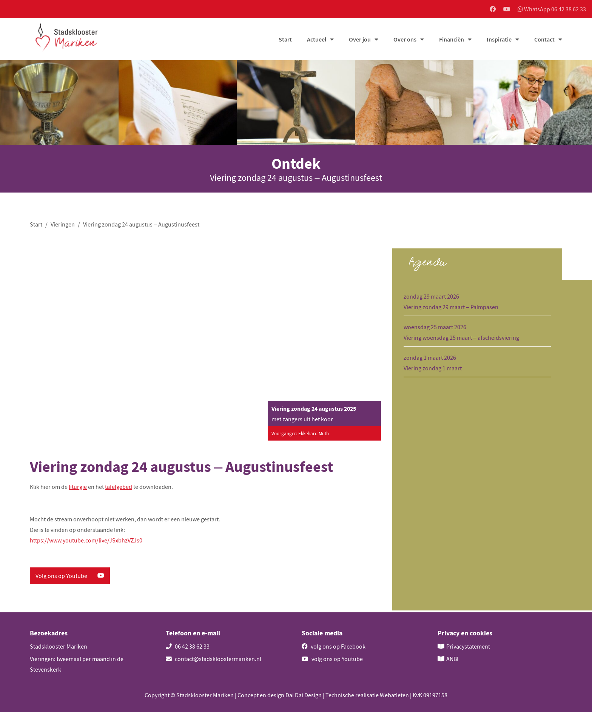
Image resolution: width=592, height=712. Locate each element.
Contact (544, 40)
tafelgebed (118, 488)
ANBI (452, 659)
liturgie (78, 488)
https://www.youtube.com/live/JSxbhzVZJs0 (86, 542)
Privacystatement (468, 646)
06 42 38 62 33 (188, 646)
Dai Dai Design (303, 695)
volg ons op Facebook (333, 646)
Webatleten (394, 695)
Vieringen (63, 225)
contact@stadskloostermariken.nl (213, 659)
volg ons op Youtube (332, 659)
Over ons (404, 40)
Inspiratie (499, 40)
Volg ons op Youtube (69, 577)
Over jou (360, 40)
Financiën (451, 40)
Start (285, 40)
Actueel (316, 40)
